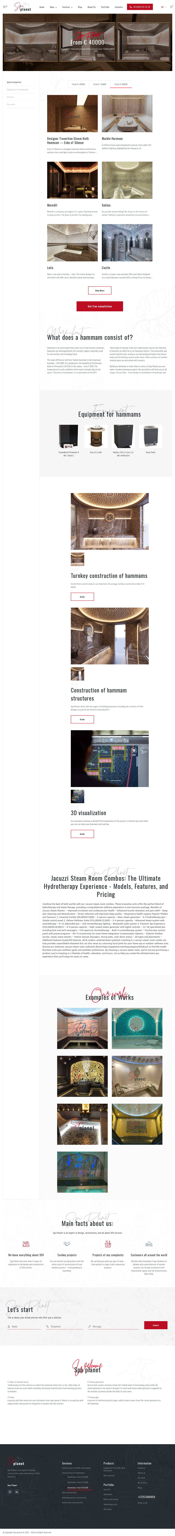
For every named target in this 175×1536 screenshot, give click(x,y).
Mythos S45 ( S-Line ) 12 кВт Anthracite (123, 454)
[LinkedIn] (16, 1493)
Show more (99, 290)
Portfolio (105, 6)
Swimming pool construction (74, 1499)
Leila (50, 268)
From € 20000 (78, 84)
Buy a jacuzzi (109, 1477)
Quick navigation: (14, 82)
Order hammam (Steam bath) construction (84, 48)
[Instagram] (10, 1493)
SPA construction (69, 1494)
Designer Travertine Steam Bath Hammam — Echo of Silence (68, 140)
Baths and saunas (111, 1500)
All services (142, 1484)
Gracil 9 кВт (151, 452)
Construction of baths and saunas (76, 1469)
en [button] (163, 6)
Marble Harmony (112, 138)
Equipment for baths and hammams (114, 1470)
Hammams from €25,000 (78, 1483)
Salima (106, 205)
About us (141, 1474)
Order (82, 603)
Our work (141, 1479)
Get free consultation (100, 306)
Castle (106, 268)
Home (42, 6)
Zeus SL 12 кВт (96, 452)
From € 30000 (99, 84)
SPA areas (108, 1510)
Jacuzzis (107, 1490)
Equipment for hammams (17, 89)
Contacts (119, 6)
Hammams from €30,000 (78, 1489)
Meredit (52, 205)
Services (66, 6)
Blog (80, 6)
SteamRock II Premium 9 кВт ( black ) (69, 454)
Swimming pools (110, 1505)
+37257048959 (146, 1498)
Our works (11, 104)
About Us (92, 6)
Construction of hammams (73, 1474)
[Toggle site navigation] (5, 7)
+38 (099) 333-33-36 (140, 6)
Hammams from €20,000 (78, 1478)
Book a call (142, 1504)
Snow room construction (72, 1504)
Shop (52, 6)
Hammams (108, 1496)
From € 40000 (121, 84)
